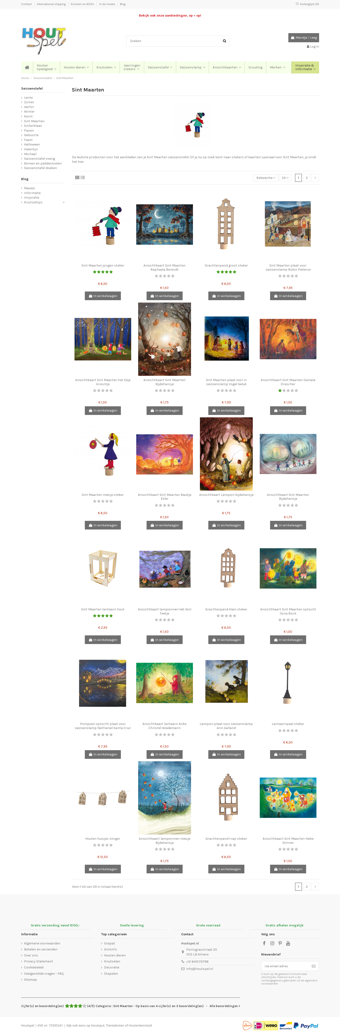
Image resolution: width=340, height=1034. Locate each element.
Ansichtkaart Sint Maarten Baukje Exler (164, 497)
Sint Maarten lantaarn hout (102, 609)
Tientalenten (115, 1025)
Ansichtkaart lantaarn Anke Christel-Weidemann (164, 726)
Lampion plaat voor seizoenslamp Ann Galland (226, 726)
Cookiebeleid (33, 967)
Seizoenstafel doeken (40, 168)
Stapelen (111, 974)
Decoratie (111, 967)
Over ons (31, 955)
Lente (28, 98)
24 (285, 178)
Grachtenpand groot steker (226, 265)
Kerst (28, 116)
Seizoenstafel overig (39, 159)
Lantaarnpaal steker (288, 724)
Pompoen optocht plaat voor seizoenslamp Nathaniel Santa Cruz (103, 726)
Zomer (29, 102)
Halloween (32, 144)
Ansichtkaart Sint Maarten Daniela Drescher (288, 382)
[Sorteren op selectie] (265, 177)
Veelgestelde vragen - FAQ (44, 974)
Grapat (109, 943)
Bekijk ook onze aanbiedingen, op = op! (170, 15)
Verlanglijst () (307, 4)
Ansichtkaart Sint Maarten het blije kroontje (102, 382)
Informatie (32, 193)
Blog (122, 4)
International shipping (51, 4)
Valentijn (31, 149)
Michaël (30, 154)
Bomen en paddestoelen (43, 163)
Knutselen (112, 961)
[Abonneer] (314, 966)
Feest (28, 140)
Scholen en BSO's (83, 4)
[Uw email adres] (285, 966)
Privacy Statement (38, 961)
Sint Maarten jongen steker (102, 265)
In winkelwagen (102, 296)
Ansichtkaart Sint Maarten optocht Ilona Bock (288, 611)
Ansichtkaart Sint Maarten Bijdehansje (164, 382)
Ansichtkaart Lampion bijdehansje (226, 495)
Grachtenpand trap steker (226, 839)
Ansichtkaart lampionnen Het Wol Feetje (164, 611)
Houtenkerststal (140, 1025)
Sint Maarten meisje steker (103, 495)
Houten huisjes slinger (102, 839)
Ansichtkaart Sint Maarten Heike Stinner (288, 841)
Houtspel (27, 1025)
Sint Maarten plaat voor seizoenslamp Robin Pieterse (288, 267)
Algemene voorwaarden (42, 943)
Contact (26, 4)
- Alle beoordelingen (130, 1006)
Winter (29, 111)
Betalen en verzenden (40, 949)
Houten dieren (115, 955)
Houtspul (97, 1025)
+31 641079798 (197, 962)
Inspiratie (31, 197)
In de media (107, 4)
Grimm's (110, 949)
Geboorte (31, 135)
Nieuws (29, 188)
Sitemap (30, 980)
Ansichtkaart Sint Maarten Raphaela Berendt (164, 267)
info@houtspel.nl (199, 969)
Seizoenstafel (32, 88)
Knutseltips (33, 202)
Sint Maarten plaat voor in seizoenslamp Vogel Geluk (226, 382)
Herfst (29, 107)
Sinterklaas (33, 126)
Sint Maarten (34, 121)
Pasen (29, 130)
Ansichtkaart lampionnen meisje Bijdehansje (164, 841)
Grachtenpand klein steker (226, 609)
